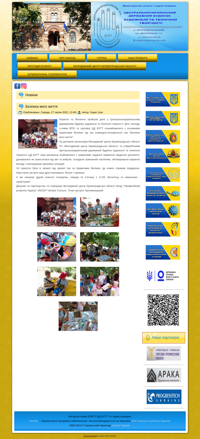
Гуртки (101, 57)
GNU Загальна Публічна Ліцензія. (151, 420)
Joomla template (90, 436)
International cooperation (47, 74)
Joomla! (33, 420)
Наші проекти (137, 57)
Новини (32, 57)
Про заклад (67, 57)
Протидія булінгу (40, 66)
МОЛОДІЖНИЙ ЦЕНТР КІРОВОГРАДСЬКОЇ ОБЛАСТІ (104, 66)
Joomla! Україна (120, 425)
